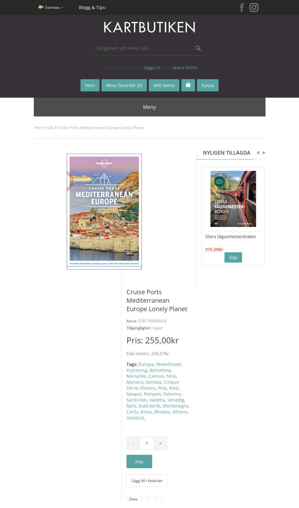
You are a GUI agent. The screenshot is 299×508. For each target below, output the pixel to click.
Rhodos (162, 412)
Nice (171, 376)
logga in (152, 67)
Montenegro (175, 406)
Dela (133, 499)
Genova (153, 382)
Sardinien (136, 400)
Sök (50, 127)
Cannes (156, 376)
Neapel (134, 394)
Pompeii (152, 394)
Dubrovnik (149, 406)
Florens (148, 388)
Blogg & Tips (92, 7)
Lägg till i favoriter (147, 480)
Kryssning (136, 370)
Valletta (157, 400)
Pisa (162, 388)
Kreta (146, 412)
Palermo (172, 394)
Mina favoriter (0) (124, 85)
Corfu (132, 412)
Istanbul (135, 418)
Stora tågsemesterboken (230, 236)
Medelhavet (168, 364)
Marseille (136, 376)
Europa (146, 364)
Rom (173, 388)
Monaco (134, 382)
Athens (180, 412)
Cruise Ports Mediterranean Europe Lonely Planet (101, 127)
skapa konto (184, 67)
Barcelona (160, 370)
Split (131, 406)
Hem (38, 127)
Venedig (176, 400)
